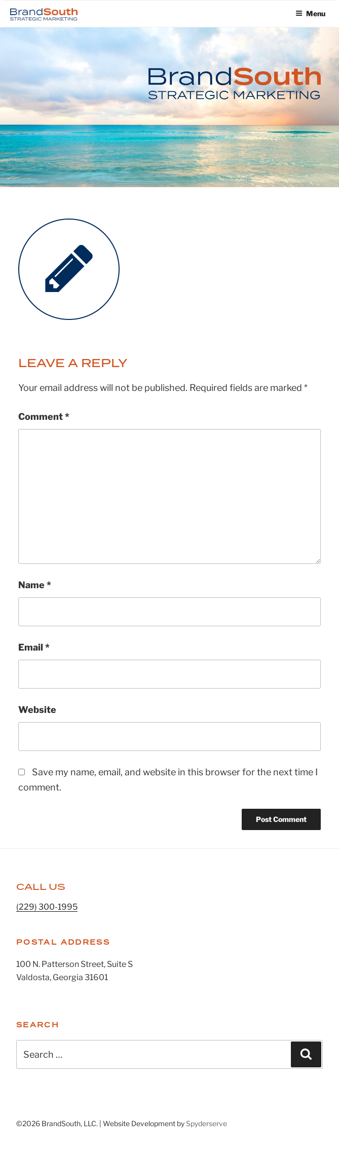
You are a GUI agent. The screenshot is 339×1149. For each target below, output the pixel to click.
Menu (310, 13)
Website (37, 709)
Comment (43, 416)
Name (34, 585)
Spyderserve (206, 1123)
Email (34, 647)
